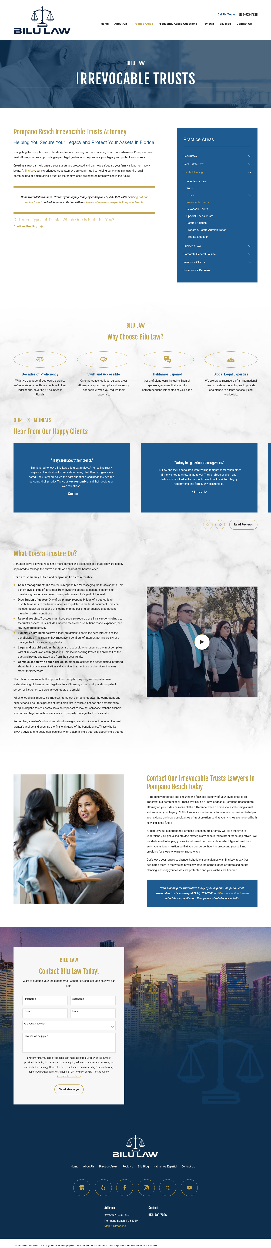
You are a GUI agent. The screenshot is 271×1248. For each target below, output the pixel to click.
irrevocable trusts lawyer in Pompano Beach (114, 202)
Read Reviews (243, 524)
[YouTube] (189, 1187)
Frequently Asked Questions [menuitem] (178, 23)
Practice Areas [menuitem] (143, 23)
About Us (89, 1166)
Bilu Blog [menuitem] (225, 23)
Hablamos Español (165, 1166)
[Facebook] (124, 1187)
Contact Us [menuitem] (244, 23)
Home (74, 1166)
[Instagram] (146, 1187)
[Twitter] (167, 1187)
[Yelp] (103, 1187)
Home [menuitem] (105, 23)
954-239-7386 (248, 14)
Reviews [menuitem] (208, 23)
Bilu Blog (143, 1166)
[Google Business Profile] (81, 1187)
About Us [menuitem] (120, 23)
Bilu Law (30, 170)
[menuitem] (214, 156)
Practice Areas (108, 1166)
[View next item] (220, 524)
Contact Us (188, 1166)
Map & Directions (115, 1226)
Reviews (127, 1166)
